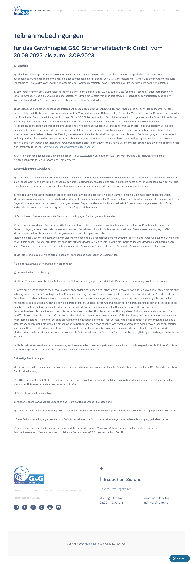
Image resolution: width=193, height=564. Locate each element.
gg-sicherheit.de (94, 543)
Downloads (20, 490)
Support (141, 10)
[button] (101, 468)
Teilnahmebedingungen (27, 497)
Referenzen (124, 10)
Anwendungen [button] (78, 10)
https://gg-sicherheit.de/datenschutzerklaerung (67, 147)
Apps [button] (60, 10)
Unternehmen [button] (161, 10)
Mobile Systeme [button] (101, 10)
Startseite (17, 10)
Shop (178, 10)
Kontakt (33, 490)
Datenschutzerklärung (69, 490)
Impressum (47, 490)
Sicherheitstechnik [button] (40, 10)
